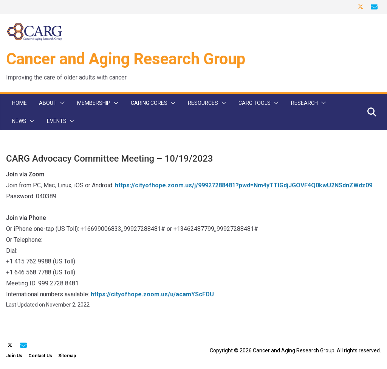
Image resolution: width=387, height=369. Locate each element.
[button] (61, 103)
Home (19, 103)
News (19, 121)
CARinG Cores (149, 103)
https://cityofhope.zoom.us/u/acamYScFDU (152, 294)
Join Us (14, 355)
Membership (93, 103)
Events (57, 121)
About (48, 103)
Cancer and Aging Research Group (125, 59)
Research (304, 103)
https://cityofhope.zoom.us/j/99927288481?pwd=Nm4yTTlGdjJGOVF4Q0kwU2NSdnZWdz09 (243, 185)
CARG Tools (254, 103)
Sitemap (67, 355)
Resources (203, 103)
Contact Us (40, 355)
